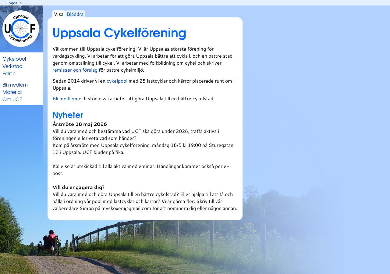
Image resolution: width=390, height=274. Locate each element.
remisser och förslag (75, 69)
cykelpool (118, 80)
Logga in (14, 2)
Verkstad (12, 65)
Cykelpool (14, 58)
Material (12, 91)
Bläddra (75, 13)
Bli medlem (15, 84)
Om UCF (12, 99)
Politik (8, 73)
